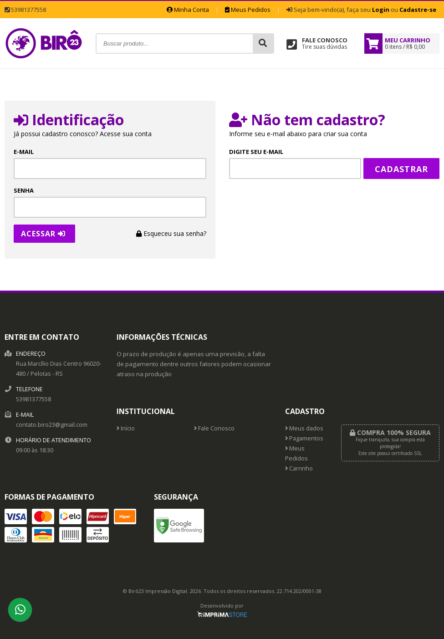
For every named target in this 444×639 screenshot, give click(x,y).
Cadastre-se (417, 9)
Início (126, 428)
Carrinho (299, 468)
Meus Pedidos (247, 9)
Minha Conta (188, 9)
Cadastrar (401, 169)
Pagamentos (304, 438)
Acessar (43, 234)
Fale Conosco (214, 428)
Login (380, 9)
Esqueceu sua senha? (171, 233)
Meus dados (304, 428)
